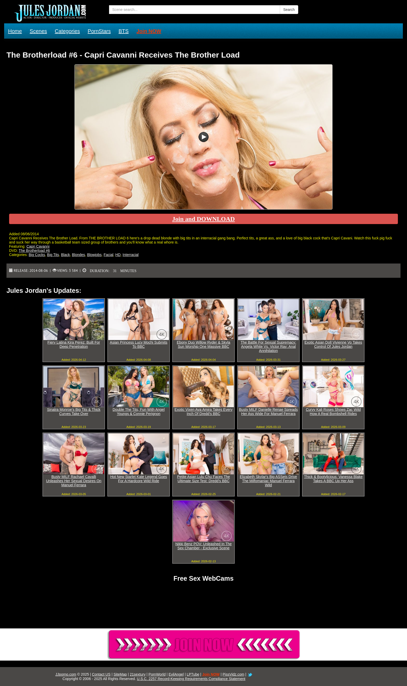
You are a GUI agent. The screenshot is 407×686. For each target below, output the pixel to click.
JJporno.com (65, 674)
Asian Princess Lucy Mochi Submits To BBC (138, 344)
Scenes (38, 31)
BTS (124, 31)
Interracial (130, 255)
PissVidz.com (233, 674)
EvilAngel (176, 674)
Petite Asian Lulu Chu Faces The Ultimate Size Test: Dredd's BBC (203, 479)
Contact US (101, 674)
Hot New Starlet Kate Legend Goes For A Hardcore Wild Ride (138, 479)
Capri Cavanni (38, 246)
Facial (108, 255)
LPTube (193, 674)
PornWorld (157, 674)
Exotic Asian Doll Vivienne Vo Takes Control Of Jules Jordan (333, 344)
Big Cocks (37, 255)
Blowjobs (94, 255)
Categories (67, 31)
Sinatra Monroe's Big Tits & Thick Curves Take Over (73, 411)
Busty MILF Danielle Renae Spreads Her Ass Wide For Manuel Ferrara (268, 411)
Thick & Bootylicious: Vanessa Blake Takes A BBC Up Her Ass (333, 479)
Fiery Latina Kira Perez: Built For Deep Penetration (74, 344)
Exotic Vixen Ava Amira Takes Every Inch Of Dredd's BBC (203, 411)
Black (65, 255)
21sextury (138, 674)
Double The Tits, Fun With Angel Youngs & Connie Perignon (139, 411)
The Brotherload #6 (34, 250)
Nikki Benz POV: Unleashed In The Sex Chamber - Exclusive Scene (203, 546)
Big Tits (53, 255)
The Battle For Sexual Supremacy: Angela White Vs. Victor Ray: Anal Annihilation (268, 346)
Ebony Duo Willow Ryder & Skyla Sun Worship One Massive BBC (203, 344)
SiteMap (120, 674)
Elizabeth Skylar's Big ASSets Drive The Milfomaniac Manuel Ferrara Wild (268, 481)
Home (15, 31)
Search (289, 10)
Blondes (78, 255)
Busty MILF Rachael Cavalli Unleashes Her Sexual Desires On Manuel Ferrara (73, 481)
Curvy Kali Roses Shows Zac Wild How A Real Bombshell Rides (333, 411)
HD (117, 255)
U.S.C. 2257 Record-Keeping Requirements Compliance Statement (191, 679)
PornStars (99, 31)
